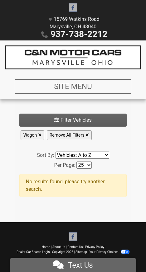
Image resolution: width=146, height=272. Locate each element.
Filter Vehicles (73, 120)
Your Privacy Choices (109, 252)
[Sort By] (82, 155)
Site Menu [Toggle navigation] (73, 86)
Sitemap (81, 252)
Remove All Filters (69, 135)
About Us (58, 247)
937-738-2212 (79, 34)
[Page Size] (84, 165)
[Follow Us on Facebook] (73, 7)
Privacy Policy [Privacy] (95, 247)
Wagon (32, 135)
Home (46, 247)
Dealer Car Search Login (33, 252)
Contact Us (75, 247)
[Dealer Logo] (73, 57)
